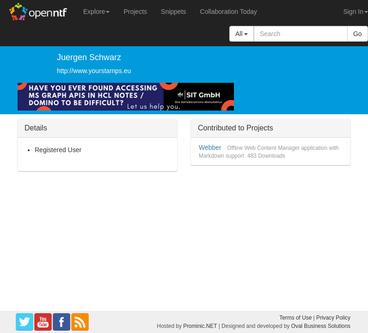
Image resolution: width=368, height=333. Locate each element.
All (241, 33)
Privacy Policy (333, 317)
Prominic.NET (200, 326)
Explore (96, 11)
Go (357, 33)
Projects (135, 11)
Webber (210, 147)
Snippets (173, 11)
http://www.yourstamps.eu (94, 70)
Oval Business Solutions (320, 326)
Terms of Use (295, 317)
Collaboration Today (229, 11)
